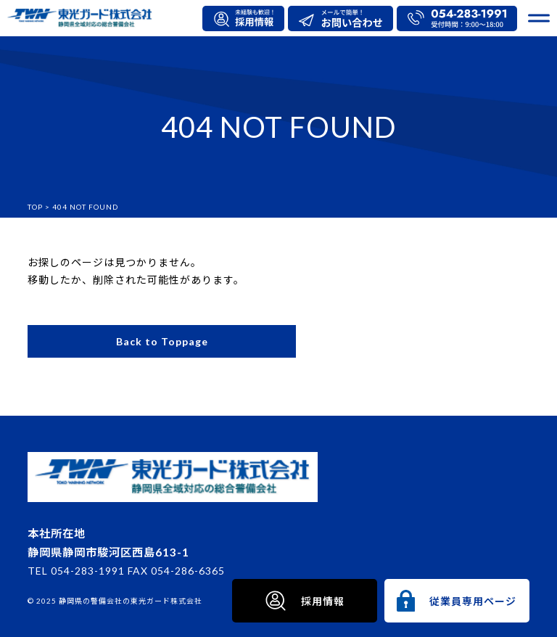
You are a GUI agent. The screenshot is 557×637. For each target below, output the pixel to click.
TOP (35, 206)
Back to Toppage (162, 341)
